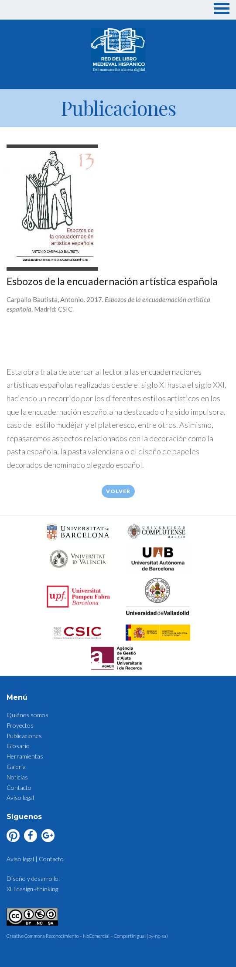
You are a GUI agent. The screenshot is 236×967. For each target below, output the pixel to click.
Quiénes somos (27, 715)
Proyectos (20, 725)
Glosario (18, 745)
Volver (118, 491)
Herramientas (25, 756)
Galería (16, 766)
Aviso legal (20, 797)
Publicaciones (24, 735)
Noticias (17, 777)
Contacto (19, 787)
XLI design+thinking (32, 889)
